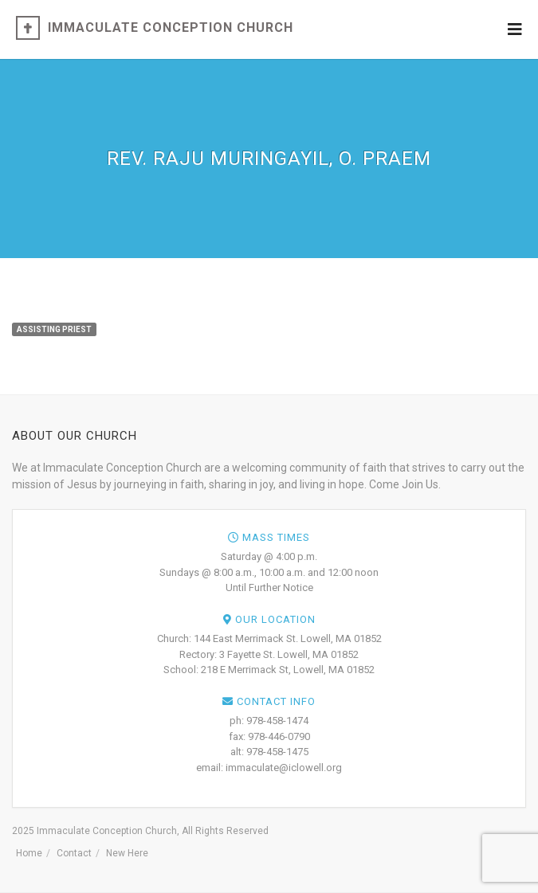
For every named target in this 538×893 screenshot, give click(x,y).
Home (29, 853)
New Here (127, 853)
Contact (74, 853)
